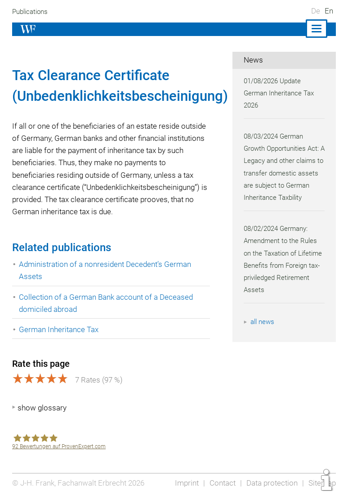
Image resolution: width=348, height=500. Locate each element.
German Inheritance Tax (59, 329)
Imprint (184, 482)
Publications (31, 12)
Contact (220, 482)
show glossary (42, 407)
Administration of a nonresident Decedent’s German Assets (106, 270)
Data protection (271, 482)
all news (263, 334)
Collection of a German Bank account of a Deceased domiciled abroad (107, 303)
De (315, 10)
